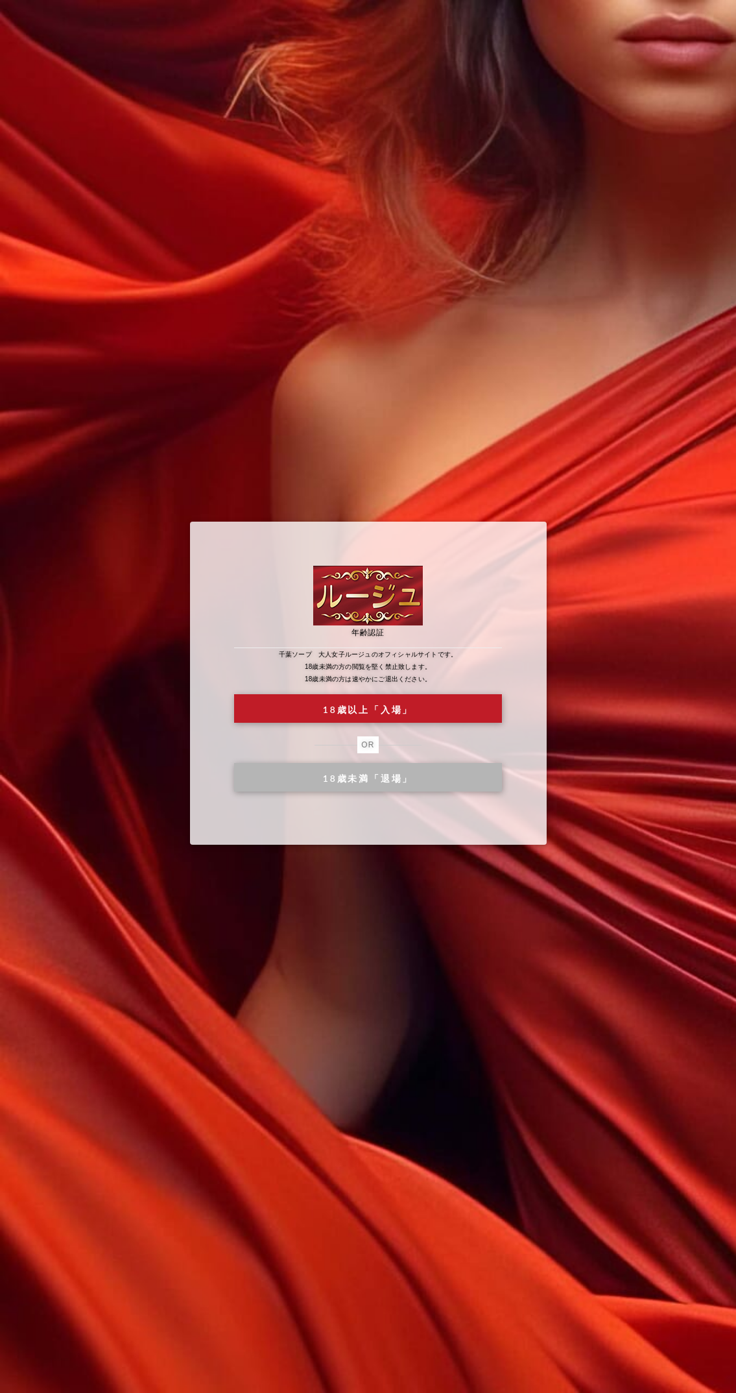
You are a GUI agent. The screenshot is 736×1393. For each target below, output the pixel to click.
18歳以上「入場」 (368, 709)
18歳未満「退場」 (368, 778)
